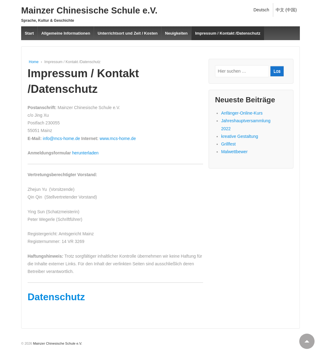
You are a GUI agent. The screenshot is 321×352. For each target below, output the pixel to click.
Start (29, 33)
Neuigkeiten (176, 33)
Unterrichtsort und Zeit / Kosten (128, 33)
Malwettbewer (234, 151)
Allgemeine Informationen (65, 33)
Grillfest (228, 144)
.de (133, 138)
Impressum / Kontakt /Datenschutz (227, 33)
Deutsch (261, 9)
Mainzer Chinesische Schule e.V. (89, 10)
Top (304, 339)
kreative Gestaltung (239, 136)
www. (104, 138)
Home (34, 62)
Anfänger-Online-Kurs (241, 113)
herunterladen (85, 152)
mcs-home (120, 138)
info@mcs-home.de (61, 138)
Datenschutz (56, 296)
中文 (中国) (286, 9)
